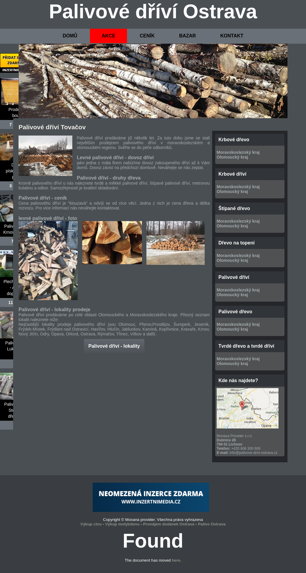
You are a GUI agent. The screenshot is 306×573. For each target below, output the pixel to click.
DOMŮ (70, 35)
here (176, 560)
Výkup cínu (91, 524)
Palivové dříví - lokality (114, 346)
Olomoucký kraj (232, 157)
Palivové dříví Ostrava (153, 11)
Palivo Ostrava (212, 524)
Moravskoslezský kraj (238, 152)
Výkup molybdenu (122, 524)
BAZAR (187, 35)
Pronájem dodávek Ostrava (169, 524)
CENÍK (147, 35)
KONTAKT (231, 35)
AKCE (108, 35)
